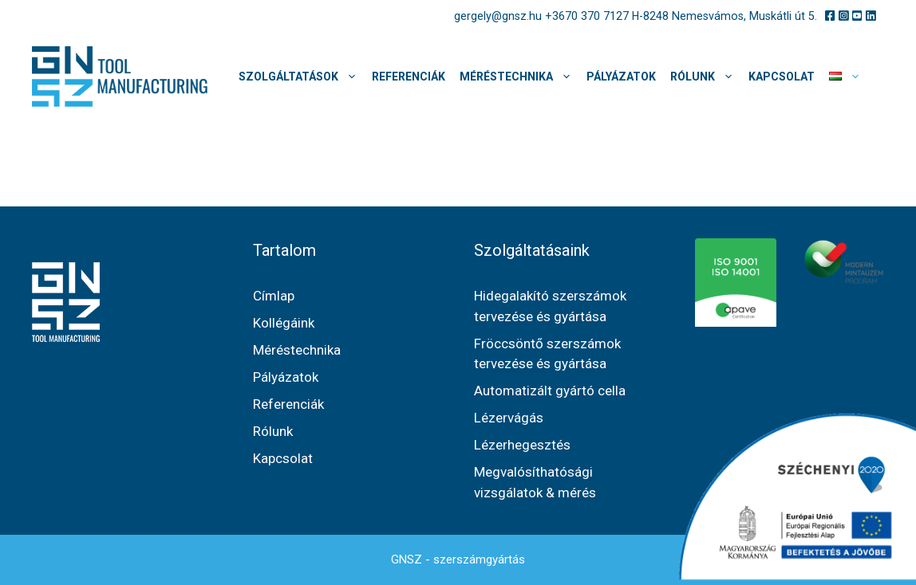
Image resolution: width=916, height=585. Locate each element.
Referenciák (408, 76)
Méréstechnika (519, 76)
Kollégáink (283, 323)
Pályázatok (621, 76)
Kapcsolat (781, 76)
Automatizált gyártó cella (550, 391)
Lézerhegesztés (522, 445)
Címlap (273, 296)
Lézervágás (508, 418)
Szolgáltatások (302, 76)
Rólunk (705, 76)
